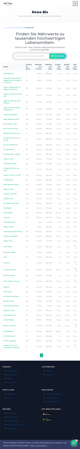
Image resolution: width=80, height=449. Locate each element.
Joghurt (6, 287)
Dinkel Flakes (8, 320)
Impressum (50, 375)
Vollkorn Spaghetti (10, 236)
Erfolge (9, 379)
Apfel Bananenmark (11, 184)
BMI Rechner (12, 413)
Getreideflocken (9, 315)
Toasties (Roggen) (10, 114)
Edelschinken (8, 227)
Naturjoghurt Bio (9, 164)
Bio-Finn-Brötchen (10, 129)
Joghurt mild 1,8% (10, 194)
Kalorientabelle (18, 28)
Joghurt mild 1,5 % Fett (12, 175)
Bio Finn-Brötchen (10, 145)
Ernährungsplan (13, 371)
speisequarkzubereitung (12, 231)
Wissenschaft (12, 382)
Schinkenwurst (9, 336)
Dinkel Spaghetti (10, 341)
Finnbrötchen (8, 149)
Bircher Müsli (8, 301)
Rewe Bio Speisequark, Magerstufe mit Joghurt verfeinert (12, 80)
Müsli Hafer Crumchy (11, 281)
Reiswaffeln (8, 213)
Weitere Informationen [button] (38, 446)
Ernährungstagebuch (54, 394)
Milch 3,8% (7, 292)
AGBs (9, 398)
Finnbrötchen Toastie (11, 154)
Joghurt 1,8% (8, 189)
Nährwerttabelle (52, 402)
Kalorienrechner (13, 417)
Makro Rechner (12, 421)
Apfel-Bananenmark (11, 119)
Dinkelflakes (8, 331)
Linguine (6, 217)
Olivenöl (6, 263)
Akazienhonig (8, 310)
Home (8, 28)
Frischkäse (7, 247)
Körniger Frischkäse (11, 203)
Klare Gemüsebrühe (11, 306)
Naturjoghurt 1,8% (10, 124)
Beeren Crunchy (9, 326)
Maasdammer (8, 73)
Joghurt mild (8, 159)
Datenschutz (11, 394)
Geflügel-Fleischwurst (11, 133)
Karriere (49, 371)
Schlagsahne (8, 180)
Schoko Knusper (9, 270)
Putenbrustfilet (9, 222)
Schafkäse (7, 208)
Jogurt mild (7, 241)
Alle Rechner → (12, 428)
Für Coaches (11, 375)
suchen (58, 56)
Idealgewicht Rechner (15, 425)
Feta (5, 257)
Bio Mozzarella (9, 275)
